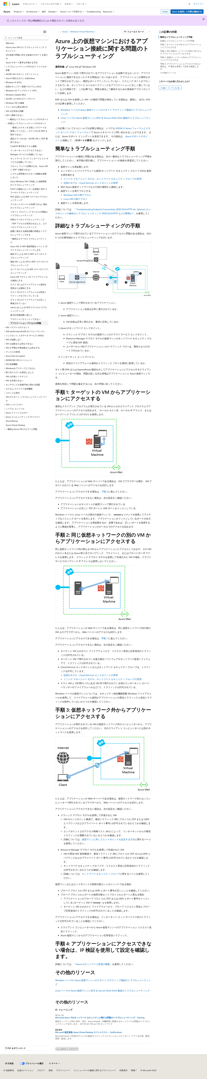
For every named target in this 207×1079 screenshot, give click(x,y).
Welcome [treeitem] (10, 43)
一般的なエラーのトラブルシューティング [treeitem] (28, 240)
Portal (165, 11)
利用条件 (123, 1070)
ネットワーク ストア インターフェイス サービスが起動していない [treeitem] (29, 160)
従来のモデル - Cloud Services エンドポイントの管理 (91, 182)
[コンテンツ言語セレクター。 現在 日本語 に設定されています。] (9, 1063)
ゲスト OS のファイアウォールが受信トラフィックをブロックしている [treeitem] (28, 294)
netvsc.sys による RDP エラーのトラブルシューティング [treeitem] (28, 309)
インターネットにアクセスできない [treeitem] (26, 150)
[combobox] (25, 38)
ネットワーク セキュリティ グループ (101, 873)
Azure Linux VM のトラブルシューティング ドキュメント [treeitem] (26, 49)
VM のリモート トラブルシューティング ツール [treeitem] (26, 399)
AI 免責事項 (8, 1070)
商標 (133, 1070)
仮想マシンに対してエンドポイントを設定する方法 (108, 839)
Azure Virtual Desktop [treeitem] (15, 425)
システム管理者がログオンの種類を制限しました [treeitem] (28, 175)
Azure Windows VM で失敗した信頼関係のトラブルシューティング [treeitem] (28, 183)
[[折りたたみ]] (44, 31)
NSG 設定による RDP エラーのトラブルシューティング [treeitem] (29, 198)
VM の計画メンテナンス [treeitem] (17, 376)
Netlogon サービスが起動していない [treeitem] (26, 154)
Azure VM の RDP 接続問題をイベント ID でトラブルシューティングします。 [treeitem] (28, 248)
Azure (64, 31)
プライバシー (62, 1070)
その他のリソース (168, 72)
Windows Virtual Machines (82, 31)
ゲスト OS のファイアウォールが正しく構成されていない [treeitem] (28, 301)
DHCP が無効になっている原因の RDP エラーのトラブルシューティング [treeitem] (28, 191)
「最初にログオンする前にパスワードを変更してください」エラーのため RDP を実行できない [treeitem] (28, 131)
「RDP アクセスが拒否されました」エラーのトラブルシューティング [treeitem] (28, 225)
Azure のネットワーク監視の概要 (93, 964)
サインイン (198, 3)
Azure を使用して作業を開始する (187, 11)
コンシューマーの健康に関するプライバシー (94, 1070)
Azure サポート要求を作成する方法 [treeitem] (22, 62)
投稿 (51, 1070)
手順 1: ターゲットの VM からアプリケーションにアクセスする (180, 45)
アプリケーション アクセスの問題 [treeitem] (25, 323)
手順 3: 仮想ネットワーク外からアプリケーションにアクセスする (180, 58)
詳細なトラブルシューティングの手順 (177, 40)
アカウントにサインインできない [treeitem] (25, 319)
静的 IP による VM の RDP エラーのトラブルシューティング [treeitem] (28, 256)
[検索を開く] (189, 3)
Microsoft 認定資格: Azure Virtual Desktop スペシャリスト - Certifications (88, 1032)
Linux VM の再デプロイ (75, 198)
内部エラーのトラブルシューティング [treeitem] (27, 219)
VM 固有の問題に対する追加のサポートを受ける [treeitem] (27, 56)
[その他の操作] (149, 31)
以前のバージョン (25, 1070)
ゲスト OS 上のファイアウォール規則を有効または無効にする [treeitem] (28, 286)
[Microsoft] (5, 4)
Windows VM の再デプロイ (77, 194)
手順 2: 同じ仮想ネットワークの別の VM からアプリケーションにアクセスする (180, 52)
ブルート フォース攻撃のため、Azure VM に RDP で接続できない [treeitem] (29, 168)
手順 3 (104, 638)
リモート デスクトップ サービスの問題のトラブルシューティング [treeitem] (29, 213)
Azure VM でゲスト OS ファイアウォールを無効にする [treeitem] (29, 278)
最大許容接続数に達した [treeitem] (21, 315)
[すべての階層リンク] (57, 31)
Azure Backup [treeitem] (12, 421)
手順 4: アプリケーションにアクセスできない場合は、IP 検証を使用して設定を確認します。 (180, 66)
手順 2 (105, 491)
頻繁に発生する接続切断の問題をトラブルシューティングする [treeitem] (28, 233)
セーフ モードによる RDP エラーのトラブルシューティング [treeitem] (29, 271)
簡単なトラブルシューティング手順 (176, 37)
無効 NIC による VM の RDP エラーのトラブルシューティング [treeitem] (29, 263)
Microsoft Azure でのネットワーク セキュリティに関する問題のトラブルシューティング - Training (99, 1017)
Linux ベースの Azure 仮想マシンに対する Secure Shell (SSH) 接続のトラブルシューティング (102, 990)
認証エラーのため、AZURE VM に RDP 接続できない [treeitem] (29, 140)
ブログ (40, 1070)
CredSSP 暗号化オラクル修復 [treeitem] (23, 146)
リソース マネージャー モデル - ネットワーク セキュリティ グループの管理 (102, 178)
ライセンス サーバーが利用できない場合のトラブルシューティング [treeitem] (28, 206)
